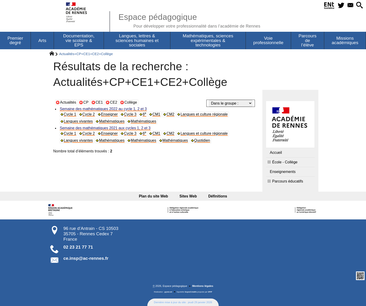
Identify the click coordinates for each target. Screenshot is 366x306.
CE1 (99, 102)
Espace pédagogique (189, 20)
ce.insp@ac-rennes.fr (86, 258)
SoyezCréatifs (191, 292)
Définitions (214, 196)
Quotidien (202, 140)
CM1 (156, 114)
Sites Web (188, 196)
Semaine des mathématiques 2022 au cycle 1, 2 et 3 (103, 109)
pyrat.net (168, 292)
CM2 (170, 114)
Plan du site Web (156, 196)
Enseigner (109, 114)
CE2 (113, 102)
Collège (130, 102)
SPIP (210, 292)
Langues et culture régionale (204, 114)
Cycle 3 (130, 114)
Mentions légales (202, 286)
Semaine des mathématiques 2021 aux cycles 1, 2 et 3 (105, 128)
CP (85, 102)
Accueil (276, 153)
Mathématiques (111, 121)
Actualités (68, 102)
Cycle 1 (70, 114)
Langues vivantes (78, 121)
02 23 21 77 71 (78, 247)
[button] (359, 5)
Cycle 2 (88, 114)
